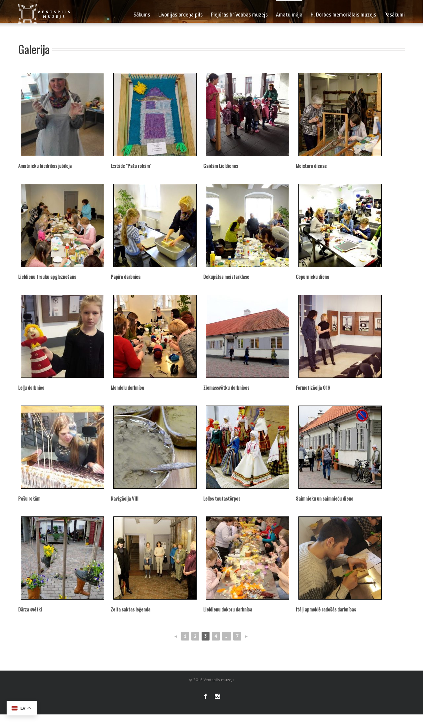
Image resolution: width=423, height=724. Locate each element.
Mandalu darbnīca (127, 387)
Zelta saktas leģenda (130, 609)
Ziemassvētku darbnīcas (226, 387)
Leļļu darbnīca (31, 387)
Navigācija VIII (124, 498)
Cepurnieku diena (312, 276)
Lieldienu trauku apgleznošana (47, 276)
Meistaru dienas (311, 165)
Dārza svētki (30, 609)
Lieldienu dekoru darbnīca (227, 609)
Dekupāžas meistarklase (226, 276)
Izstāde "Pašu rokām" (131, 165)
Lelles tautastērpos (221, 498)
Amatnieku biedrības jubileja (45, 165)
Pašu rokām (29, 498)
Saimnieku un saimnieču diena (324, 498)
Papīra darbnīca (125, 276)
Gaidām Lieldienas (220, 165)
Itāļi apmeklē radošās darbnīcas (326, 609)
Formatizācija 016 (313, 387)
